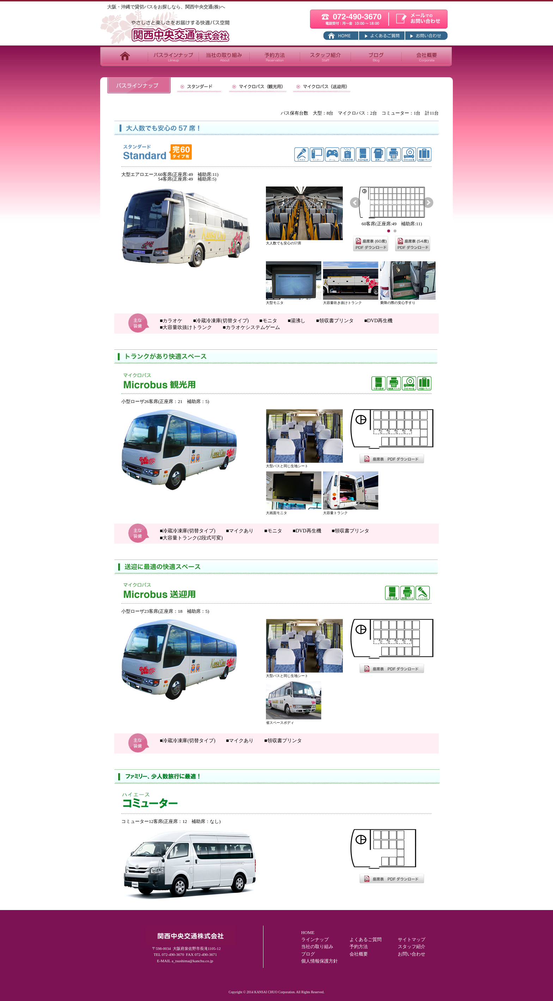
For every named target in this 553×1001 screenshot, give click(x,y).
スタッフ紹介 (325, 56)
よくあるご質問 (366, 939)
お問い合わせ (411, 954)
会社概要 (426, 56)
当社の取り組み (224, 56)
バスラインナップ (173, 56)
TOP (124, 56)
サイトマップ (411, 939)
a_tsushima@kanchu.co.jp (192, 961)
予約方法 (274, 56)
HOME (308, 932)
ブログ (376, 56)
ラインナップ (315, 939)
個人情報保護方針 (319, 961)
